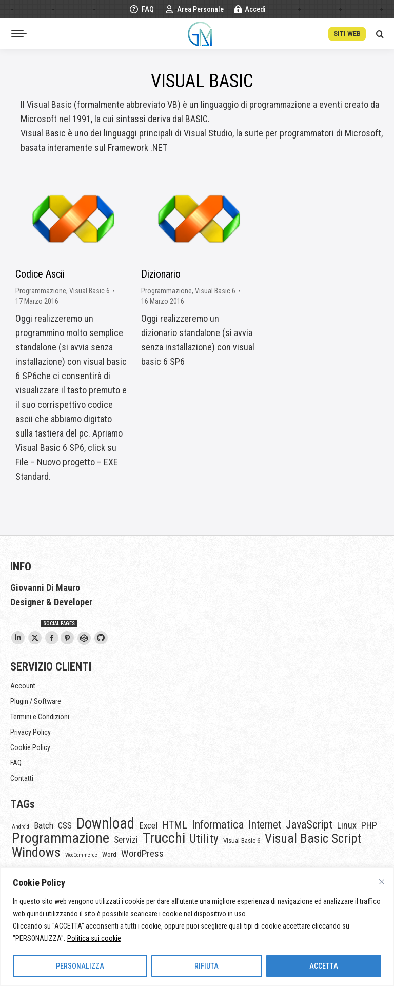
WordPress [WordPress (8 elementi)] (142, 854)
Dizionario (161, 274)
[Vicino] (381, 882)
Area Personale (194, 9)
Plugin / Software (35, 701)
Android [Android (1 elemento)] (20, 826)
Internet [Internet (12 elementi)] (264, 825)
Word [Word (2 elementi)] (109, 854)
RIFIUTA (206, 966)
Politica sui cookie (94, 938)
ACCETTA (323, 966)
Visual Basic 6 (89, 291)
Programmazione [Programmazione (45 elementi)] (60, 838)
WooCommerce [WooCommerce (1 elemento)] (81, 855)
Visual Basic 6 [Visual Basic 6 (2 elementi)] (241, 840)
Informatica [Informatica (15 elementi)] (218, 824)
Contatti (21, 778)
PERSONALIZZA (80, 966)
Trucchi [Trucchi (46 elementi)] (164, 838)
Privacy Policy (30, 732)
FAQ (141, 9)
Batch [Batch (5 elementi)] (43, 825)
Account (22, 686)
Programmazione (40, 291)
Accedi (250, 9)
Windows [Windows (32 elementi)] (36, 852)
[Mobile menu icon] (19, 34)
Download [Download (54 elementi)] (105, 823)
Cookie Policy (30, 747)
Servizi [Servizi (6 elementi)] (126, 840)
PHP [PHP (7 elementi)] (369, 825)
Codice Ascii (40, 274)
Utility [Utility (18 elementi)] (204, 839)
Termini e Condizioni (39, 717)
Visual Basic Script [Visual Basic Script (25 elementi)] (313, 839)
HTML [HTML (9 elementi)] (174, 825)
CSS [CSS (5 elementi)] (65, 825)
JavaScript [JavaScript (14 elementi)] (309, 825)
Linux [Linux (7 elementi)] (347, 825)
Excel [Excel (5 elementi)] (148, 825)
